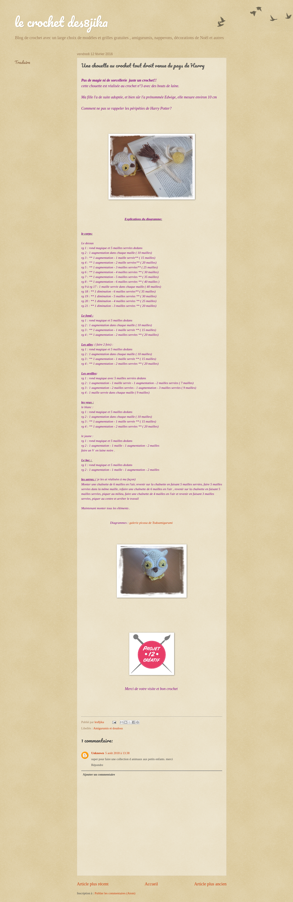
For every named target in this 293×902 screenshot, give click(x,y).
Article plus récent (92, 884)
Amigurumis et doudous (108, 728)
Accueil (151, 884)
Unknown (97, 753)
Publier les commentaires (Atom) (115, 893)
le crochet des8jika (61, 22)
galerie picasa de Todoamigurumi (151, 522)
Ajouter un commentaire (99, 774)
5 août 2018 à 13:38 (117, 753)
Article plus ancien (210, 884)
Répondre (97, 765)
